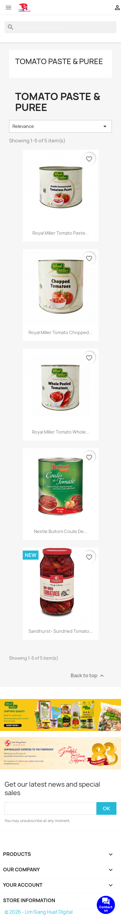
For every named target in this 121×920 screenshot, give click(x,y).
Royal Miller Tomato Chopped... (60, 332)
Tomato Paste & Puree (59, 61)
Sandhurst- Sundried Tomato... (61, 631)
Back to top (88, 675)
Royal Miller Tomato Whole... (60, 432)
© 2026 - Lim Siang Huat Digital (38, 912)
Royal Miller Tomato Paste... (60, 233)
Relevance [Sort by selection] (60, 126)
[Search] (60, 27)
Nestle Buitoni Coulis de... (60, 531)
